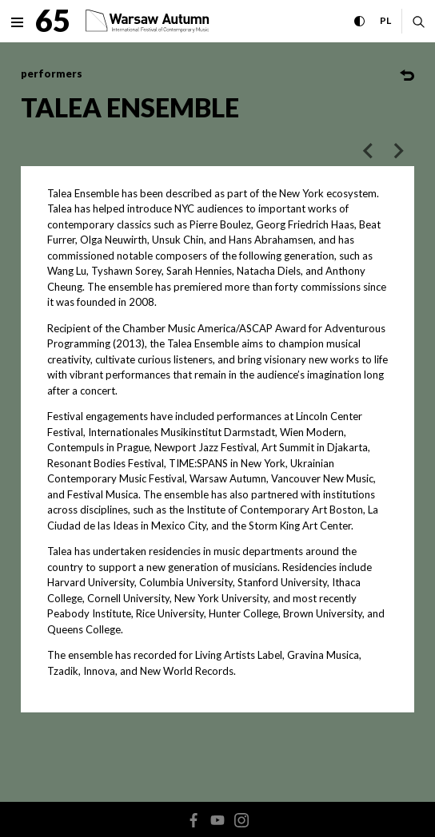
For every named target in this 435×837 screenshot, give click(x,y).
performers (51, 73)
